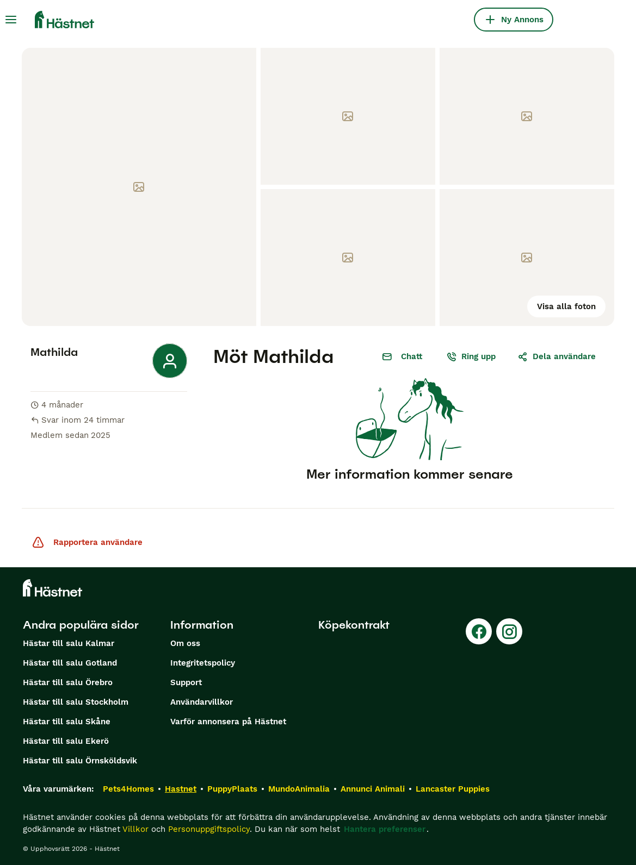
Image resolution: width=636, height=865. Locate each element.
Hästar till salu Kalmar (68, 643)
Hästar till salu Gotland (70, 663)
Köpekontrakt (354, 624)
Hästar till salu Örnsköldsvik (80, 761)
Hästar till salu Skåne (66, 721)
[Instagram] (509, 631)
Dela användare (556, 356)
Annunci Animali (373, 789)
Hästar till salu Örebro (68, 682)
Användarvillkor (201, 702)
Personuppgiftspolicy (209, 829)
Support (186, 682)
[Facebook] (479, 631)
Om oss (185, 643)
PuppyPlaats (232, 789)
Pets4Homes (128, 789)
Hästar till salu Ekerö (66, 741)
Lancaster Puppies (453, 789)
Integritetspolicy (202, 663)
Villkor (135, 829)
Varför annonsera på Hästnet (228, 721)
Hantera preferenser (384, 829)
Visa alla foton (566, 306)
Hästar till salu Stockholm (75, 702)
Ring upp (471, 356)
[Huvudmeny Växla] (11, 19)
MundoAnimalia (299, 789)
